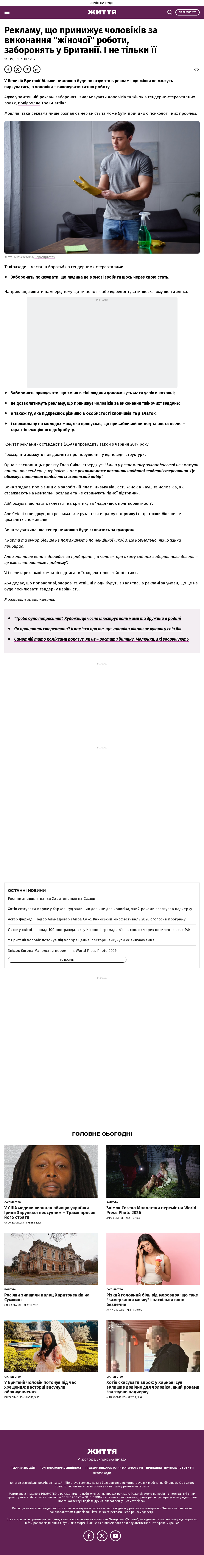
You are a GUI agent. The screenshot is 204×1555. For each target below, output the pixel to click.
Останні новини (27, 890)
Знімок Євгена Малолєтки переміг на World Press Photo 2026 (62, 950)
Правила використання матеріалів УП (114, 1467)
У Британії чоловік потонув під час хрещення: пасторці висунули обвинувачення (81, 940)
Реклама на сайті (23, 1467)
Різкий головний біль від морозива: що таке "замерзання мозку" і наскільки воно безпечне (152, 1299)
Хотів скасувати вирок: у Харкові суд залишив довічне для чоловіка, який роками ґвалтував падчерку (100, 909)
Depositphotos (44, 257)
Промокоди (102, 1473)
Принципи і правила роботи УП (170, 1467)
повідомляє (29, 103)
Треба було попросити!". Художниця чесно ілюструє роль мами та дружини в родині (98, 618)
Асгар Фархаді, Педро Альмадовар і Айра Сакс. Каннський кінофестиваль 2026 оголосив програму (96, 919)
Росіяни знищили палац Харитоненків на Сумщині (53, 898)
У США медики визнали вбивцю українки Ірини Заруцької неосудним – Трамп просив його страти (49, 1212)
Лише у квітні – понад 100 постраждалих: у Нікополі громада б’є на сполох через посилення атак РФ (99, 930)
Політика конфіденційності (61, 1467)
